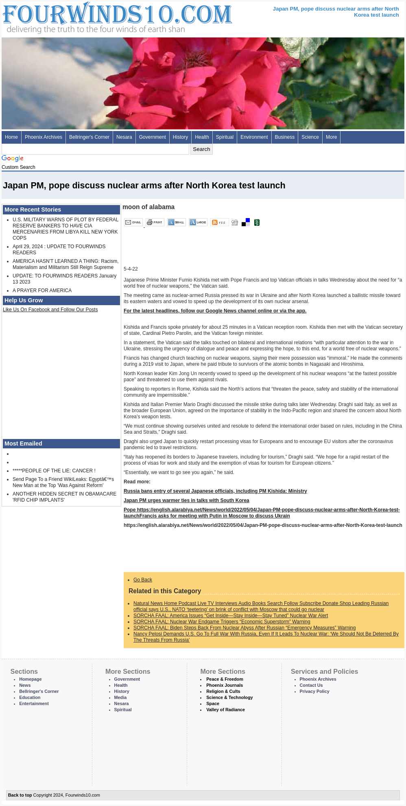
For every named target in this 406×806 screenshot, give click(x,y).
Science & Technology (229, 697)
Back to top (20, 795)
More (331, 137)
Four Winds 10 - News (83, 16)
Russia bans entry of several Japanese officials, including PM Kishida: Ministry (215, 491)
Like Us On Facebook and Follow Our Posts (50, 309)
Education (29, 697)
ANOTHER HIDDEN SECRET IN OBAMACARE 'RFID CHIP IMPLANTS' (64, 497)
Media (120, 697)
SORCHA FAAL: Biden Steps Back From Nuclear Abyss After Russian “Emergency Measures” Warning (244, 628)
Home (11, 137)
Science (310, 137)
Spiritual (225, 137)
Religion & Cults (223, 691)
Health (202, 137)
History (180, 137)
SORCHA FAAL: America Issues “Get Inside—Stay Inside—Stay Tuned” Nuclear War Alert (230, 615)
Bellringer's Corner (89, 137)
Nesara (124, 137)
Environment (254, 137)
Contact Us (311, 685)
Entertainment (34, 703)
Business (285, 137)
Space (212, 703)
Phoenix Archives (43, 137)
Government (152, 137)
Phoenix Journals (224, 685)
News (25, 685)
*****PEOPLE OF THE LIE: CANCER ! (54, 471)
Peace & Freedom (224, 679)
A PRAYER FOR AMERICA (42, 290)
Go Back (142, 580)
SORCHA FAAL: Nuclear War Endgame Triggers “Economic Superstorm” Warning (221, 622)
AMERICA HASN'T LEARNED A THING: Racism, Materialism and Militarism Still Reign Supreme (66, 264)
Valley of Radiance (225, 709)
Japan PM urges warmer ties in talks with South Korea (186, 500)
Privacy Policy (315, 691)
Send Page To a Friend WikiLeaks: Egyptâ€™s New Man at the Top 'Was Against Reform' (63, 482)
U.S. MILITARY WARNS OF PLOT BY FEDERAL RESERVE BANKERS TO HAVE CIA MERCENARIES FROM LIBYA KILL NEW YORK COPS (65, 229)
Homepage (30, 679)
